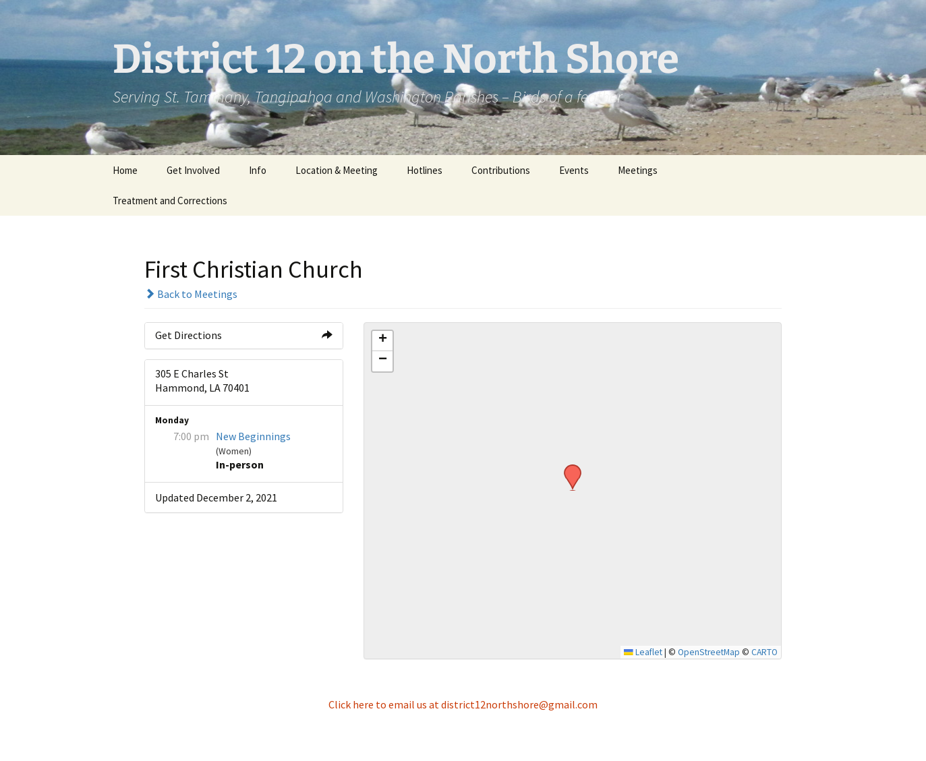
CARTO (764, 652)
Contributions (500, 170)
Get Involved (193, 170)
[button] (568, 468)
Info (257, 170)
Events (574, 170)
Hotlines (424, 170)
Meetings (638, 170)
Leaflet (643, 652)
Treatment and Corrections (170, 200)
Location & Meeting (336, 170)
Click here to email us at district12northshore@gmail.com (463, 704)
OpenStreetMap (709, 652)
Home (125, 170)
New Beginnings (253, 436)
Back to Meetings (190, 294)
